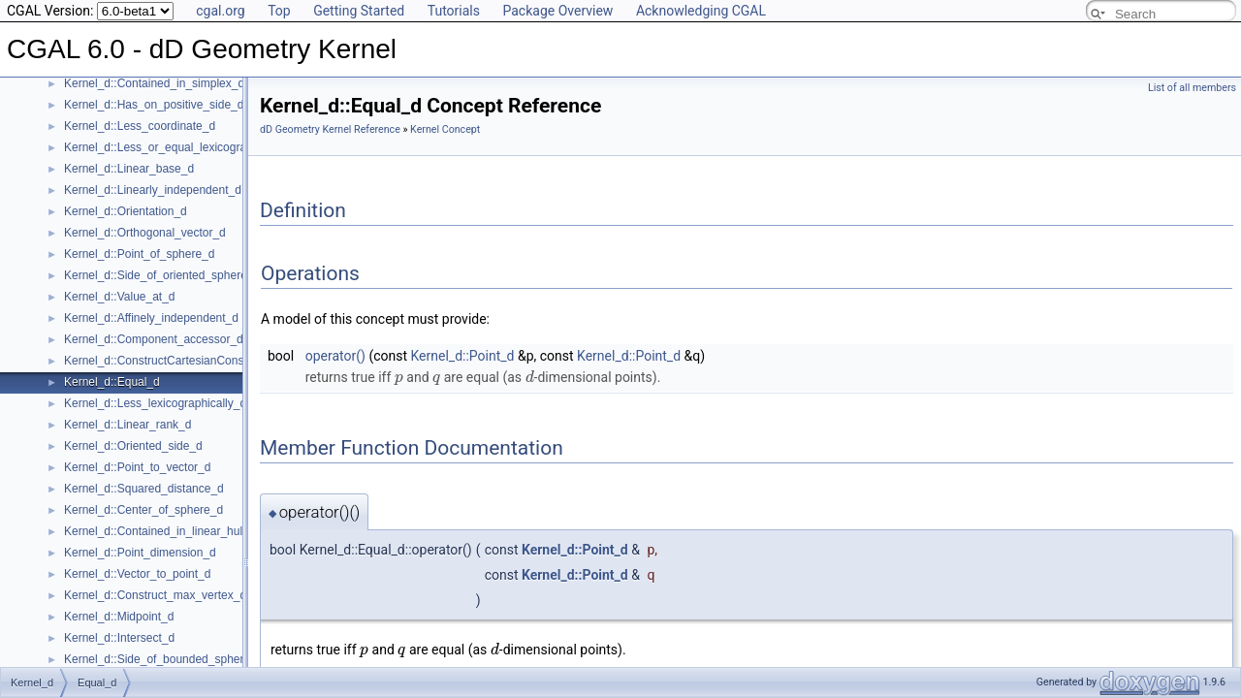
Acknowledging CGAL (701, 10)
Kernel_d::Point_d (463, 356)
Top (279, 10)
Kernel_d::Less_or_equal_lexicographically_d (181, 147)
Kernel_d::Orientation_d (125, 211)
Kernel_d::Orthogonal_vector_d (145, 232)
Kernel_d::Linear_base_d (129, 168)
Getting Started (358, 10)
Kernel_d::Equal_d (112, 382)
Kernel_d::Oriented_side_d (133, 446)
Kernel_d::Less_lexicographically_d (155, 403)
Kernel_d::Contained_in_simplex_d (154, 83)
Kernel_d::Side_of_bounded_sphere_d (164, 659)
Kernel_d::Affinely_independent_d (151, 318)
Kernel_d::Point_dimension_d (140, 552)
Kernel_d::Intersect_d (119, 638)
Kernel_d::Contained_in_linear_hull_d (161, 531)
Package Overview (557, 10)
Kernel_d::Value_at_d (119, 296)
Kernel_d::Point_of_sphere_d (139, 254)
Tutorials (454, 10)
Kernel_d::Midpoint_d (119, 616)
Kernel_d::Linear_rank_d (127, 424)
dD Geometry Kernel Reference (330, 129)
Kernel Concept (445, 129)
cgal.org (220, 10)
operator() (335, 356)
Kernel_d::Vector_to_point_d (137, 574)
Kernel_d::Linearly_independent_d (152, 190)
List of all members (1192, 87)
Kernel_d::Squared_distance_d (144, 488)
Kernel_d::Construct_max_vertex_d (155, 595)
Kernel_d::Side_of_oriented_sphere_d (162, 275)
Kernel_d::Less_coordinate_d (139, 126)
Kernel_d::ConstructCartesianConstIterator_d (180, 360)
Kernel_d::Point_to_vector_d (137, 467)
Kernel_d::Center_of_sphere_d (143, 510)
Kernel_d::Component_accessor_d (153, 339)
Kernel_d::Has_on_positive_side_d (153, 104)
